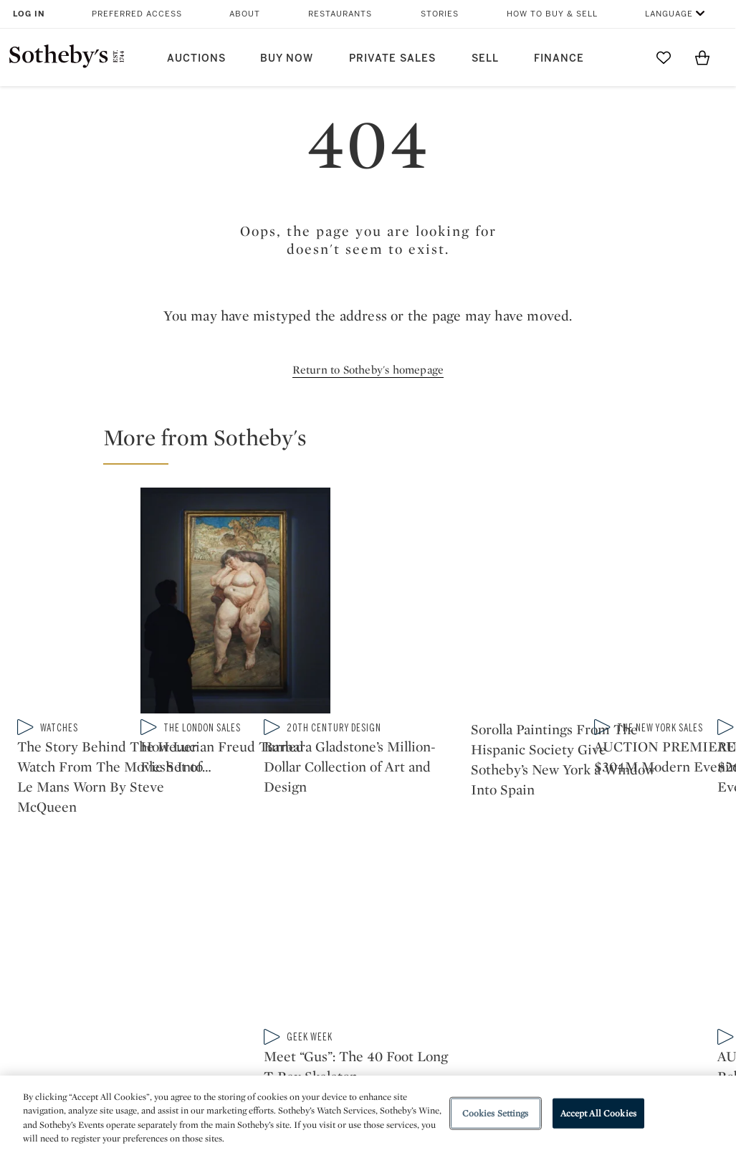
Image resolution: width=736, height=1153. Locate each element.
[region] (368, 1114)
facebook (367, 842)
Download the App (221, 986)
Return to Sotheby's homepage (368, 369)
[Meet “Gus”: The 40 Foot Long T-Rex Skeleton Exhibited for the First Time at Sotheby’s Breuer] (637, 650)
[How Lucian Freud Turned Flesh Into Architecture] (458, 589)
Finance (559, 58)
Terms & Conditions (491, 960)
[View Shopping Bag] (702, 57)
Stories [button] (440, 14)
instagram (425, 842)
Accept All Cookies (598, 1113)
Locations (199, 960)
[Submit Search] (625, 57)
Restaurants (340, 14)
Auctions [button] (196, 58)
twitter (310, 843)
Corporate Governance (367, 986)
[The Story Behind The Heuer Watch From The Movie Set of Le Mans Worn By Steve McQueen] (188, 590)
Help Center (204, 935)
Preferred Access (137, 14)
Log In (29, 14)
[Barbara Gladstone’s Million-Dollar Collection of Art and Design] (637, 527)
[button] (376, 444)
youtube (492, 842)
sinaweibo (559, 843)
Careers (327, 1012)
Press (321, 935)
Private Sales (392, 58)
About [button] (244, 14)
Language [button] (669, 14)
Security (461, 935)
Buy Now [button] (286, 58)
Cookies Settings (495, 1113)
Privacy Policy (342, 960)
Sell (485, 58)
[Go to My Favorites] (663, 57)
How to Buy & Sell (552, 14)
